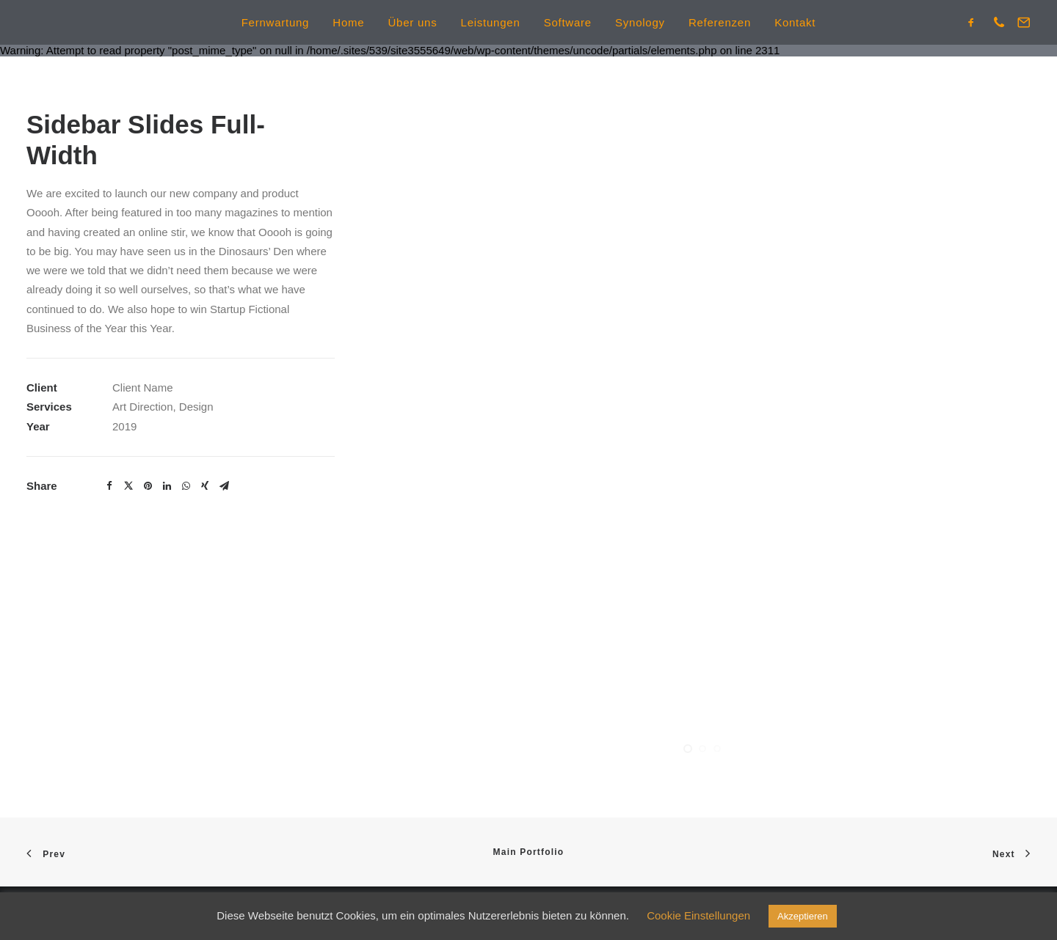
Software (568, 22)
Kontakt (795, 22)
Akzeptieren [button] (802, 916)
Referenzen (720, 22)
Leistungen (490, 22)
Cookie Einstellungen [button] (698, 915)
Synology (640, 22)
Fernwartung (275, 22)
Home (348, 22)
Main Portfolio (528, 852)
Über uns (412, 22)
